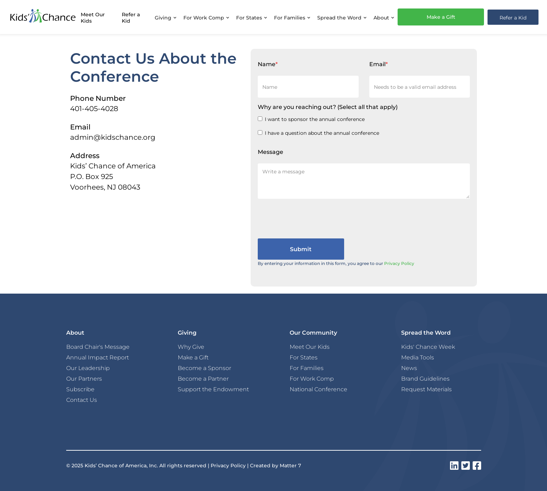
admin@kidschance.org (112, 136)
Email (378, 64)
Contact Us (81, 399)
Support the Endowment (213, 389)
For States (304, 357)
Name (268, 64)
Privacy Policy (399, 263)
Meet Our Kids (93, 17)
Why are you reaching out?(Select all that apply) (328, 106)
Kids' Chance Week (428, 346)
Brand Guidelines (425, 378)
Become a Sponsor (204, 367)
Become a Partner (203, 378)
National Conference (318, 389)
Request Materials (426, 389)
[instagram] (454, 465)
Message (270, 151)
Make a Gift (441, 16)
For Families (307, 367)
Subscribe (80, 389)
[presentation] (311, 217)
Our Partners (84, 378)
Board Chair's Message (98, 346)
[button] (165, 17)
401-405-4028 (94, 108)
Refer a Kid (131, 17)
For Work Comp (312, 378)
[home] (42, 17)
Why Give (191, 346)
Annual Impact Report (97, 357)
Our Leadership (88, 367)
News (409, 367)
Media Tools (417, 357)
